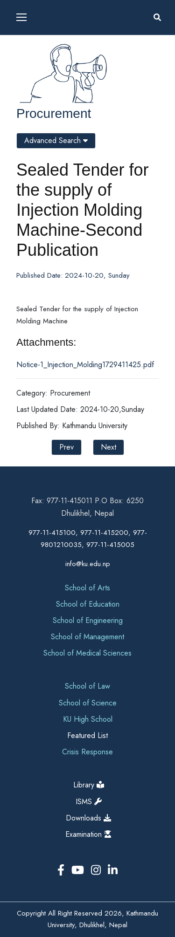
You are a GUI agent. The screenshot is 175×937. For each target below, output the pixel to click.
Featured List (87, 735)
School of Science (88, 703)
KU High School (87, 719)
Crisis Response (87, 751)
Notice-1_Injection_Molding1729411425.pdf (85, 364)
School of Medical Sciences (87, 653)
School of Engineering (88, 620)
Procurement (53, 113)
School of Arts (87, 587)
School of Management (87, 636)
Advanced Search (56, 140)
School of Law (87, 686)
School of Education (87, 604)
